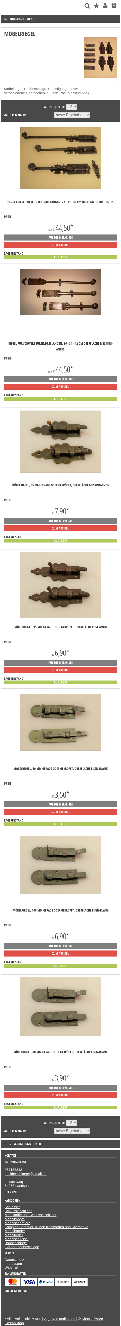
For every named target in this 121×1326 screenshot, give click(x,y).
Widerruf (11, 1267)
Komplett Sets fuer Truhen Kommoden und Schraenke (46, 1227)
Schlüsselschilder (18, 1211)
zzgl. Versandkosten (59, 1319)
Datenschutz (14, 1260)
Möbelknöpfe (15, 1219)
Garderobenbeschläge (22, 1247)
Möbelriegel (14, 1235)
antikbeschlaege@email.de (25, 1174)
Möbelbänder (15, 1231)
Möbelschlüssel (17, 1239)
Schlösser (12, 1207)
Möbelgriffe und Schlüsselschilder (30, 1215)
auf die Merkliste (61, 237)
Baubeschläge (16, 1243)
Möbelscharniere (17, 1223)
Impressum (13, 1263)
